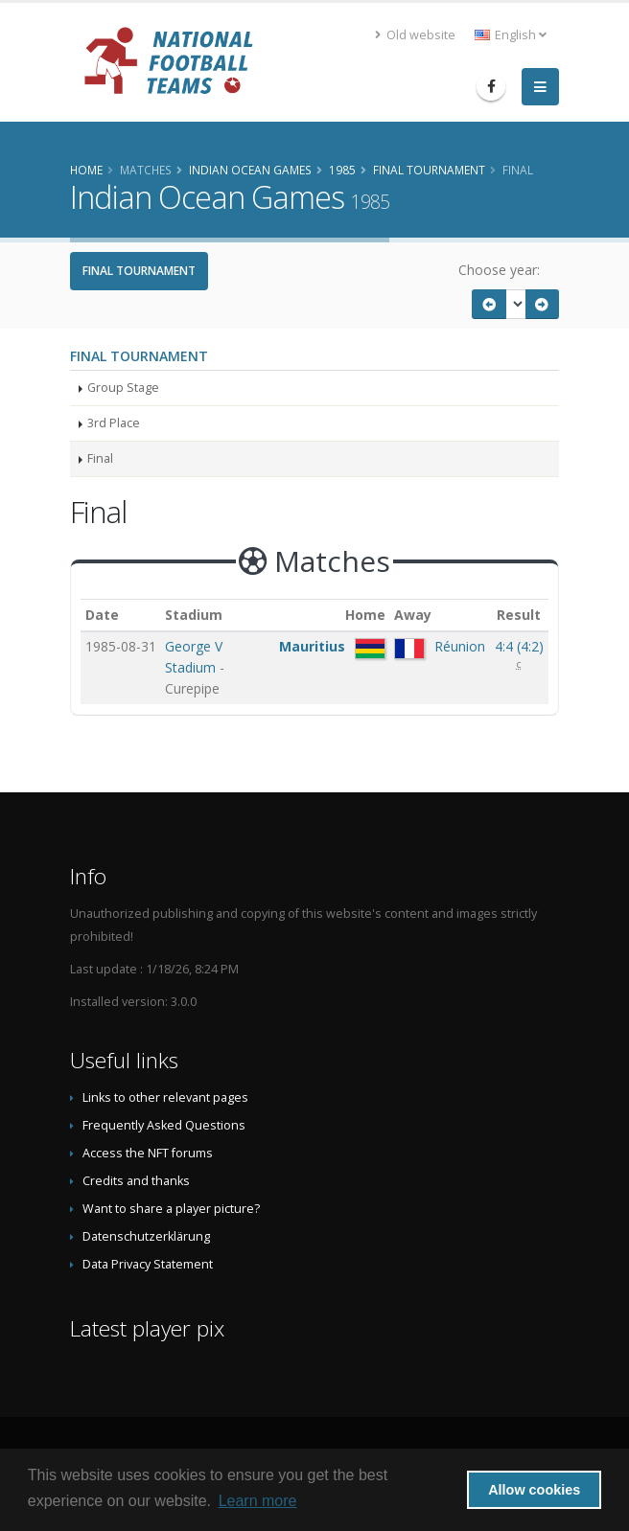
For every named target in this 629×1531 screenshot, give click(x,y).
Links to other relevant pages (165, 1097)
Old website (415, 35)
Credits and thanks (136, 1181)
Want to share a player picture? (171, 1208)
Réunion (459, 646)
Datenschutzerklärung (146, 1236)
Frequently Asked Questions (163, 1125)
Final (100, 458)
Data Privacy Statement (147, 1264)
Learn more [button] (258, 1501)
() (519, 646)
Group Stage (123, 387)
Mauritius (312, 646)
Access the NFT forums (147, 1153)
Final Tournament (139, 271)
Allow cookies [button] (534, 1489)
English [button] (511, 35)
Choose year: (499, 270)
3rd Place (113, 423)
